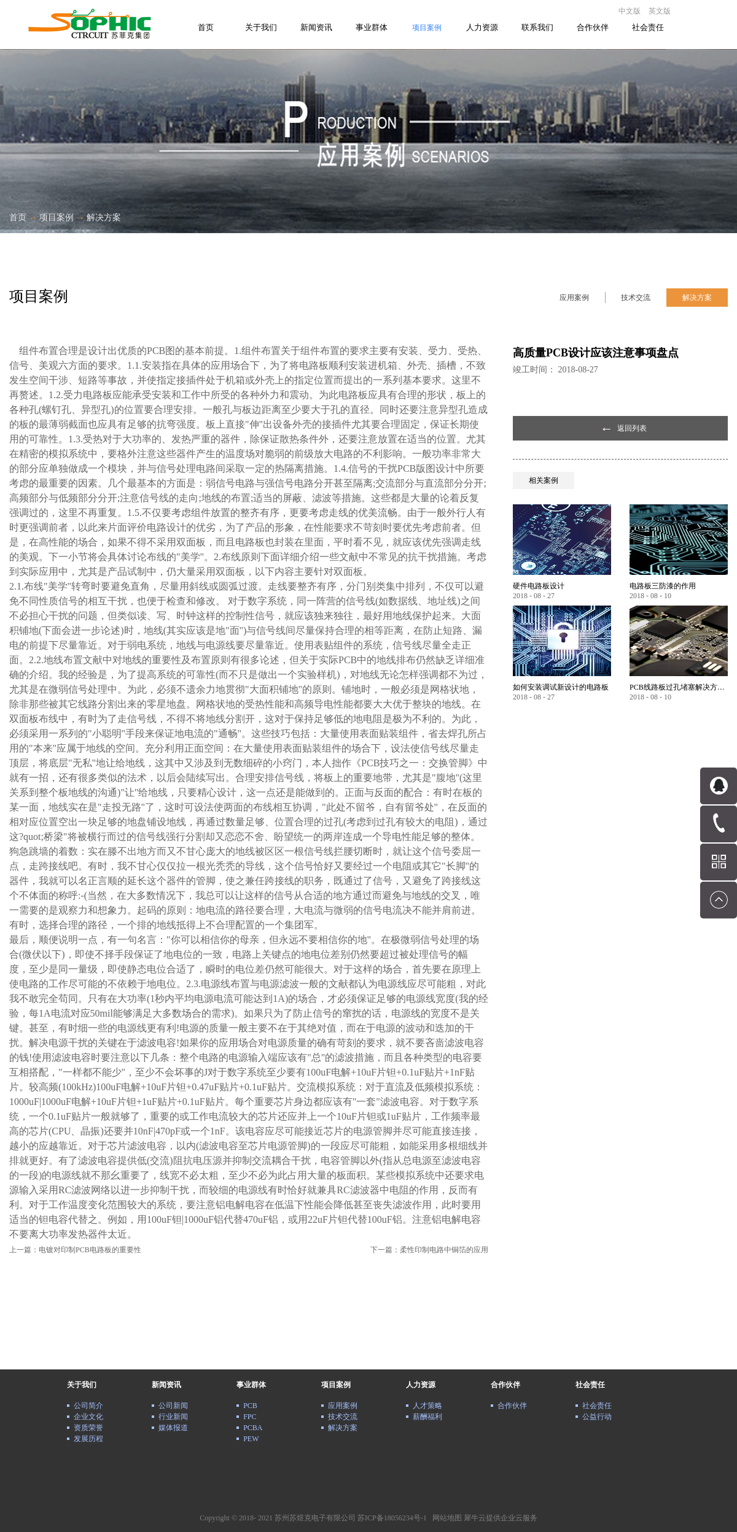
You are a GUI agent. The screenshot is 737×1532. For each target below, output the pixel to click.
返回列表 (632, 428)
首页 (206, 27)
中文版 (629, 11)
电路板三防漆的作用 (663, 586)
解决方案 (104, 217)
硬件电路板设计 (538, 586)
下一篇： (429, 1249)
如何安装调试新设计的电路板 (561, 687)
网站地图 (445, 1518)
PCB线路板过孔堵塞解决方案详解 (679, 687)
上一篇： (75, 1249)
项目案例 (56, 217)
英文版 (660, 11)
